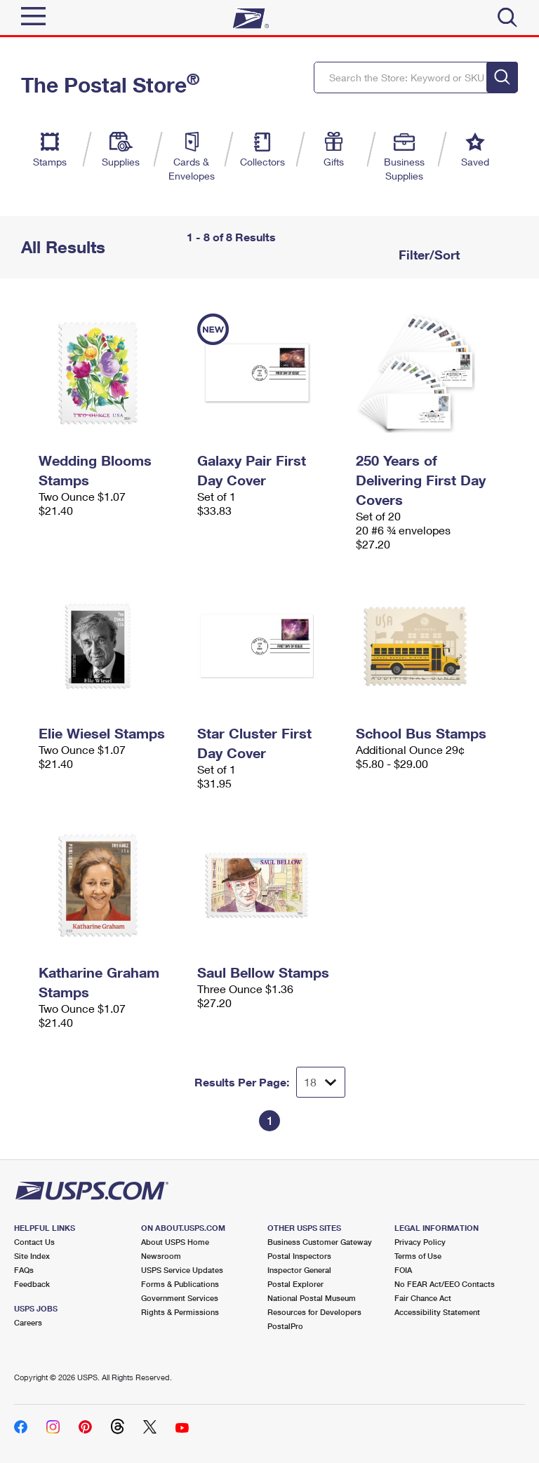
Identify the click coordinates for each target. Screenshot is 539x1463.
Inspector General (299, 1269)
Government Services (179, 1297)
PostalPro (285, 1325)
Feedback (32, 1283)
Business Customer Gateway (319, 1241)
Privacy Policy (420, 1241)
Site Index (32, 1255)
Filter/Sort (427, 254)
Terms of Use (417, 1255)
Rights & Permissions (180, 1311)
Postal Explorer (295, 1283)
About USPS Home (175, 1241)
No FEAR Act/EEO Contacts (444, 1283)
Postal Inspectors (299, 1255)
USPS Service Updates (182, 1269)
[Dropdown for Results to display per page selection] (320, 1082)
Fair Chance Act (422, 1297)
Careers (28, 1322)
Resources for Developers (314, 1311)
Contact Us (34, 1241)
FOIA (403, 1269)
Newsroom (161, 1255)
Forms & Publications (180, 1283)
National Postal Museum (311, 1297)
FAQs (24, 1269)
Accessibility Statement (437, 1311)
